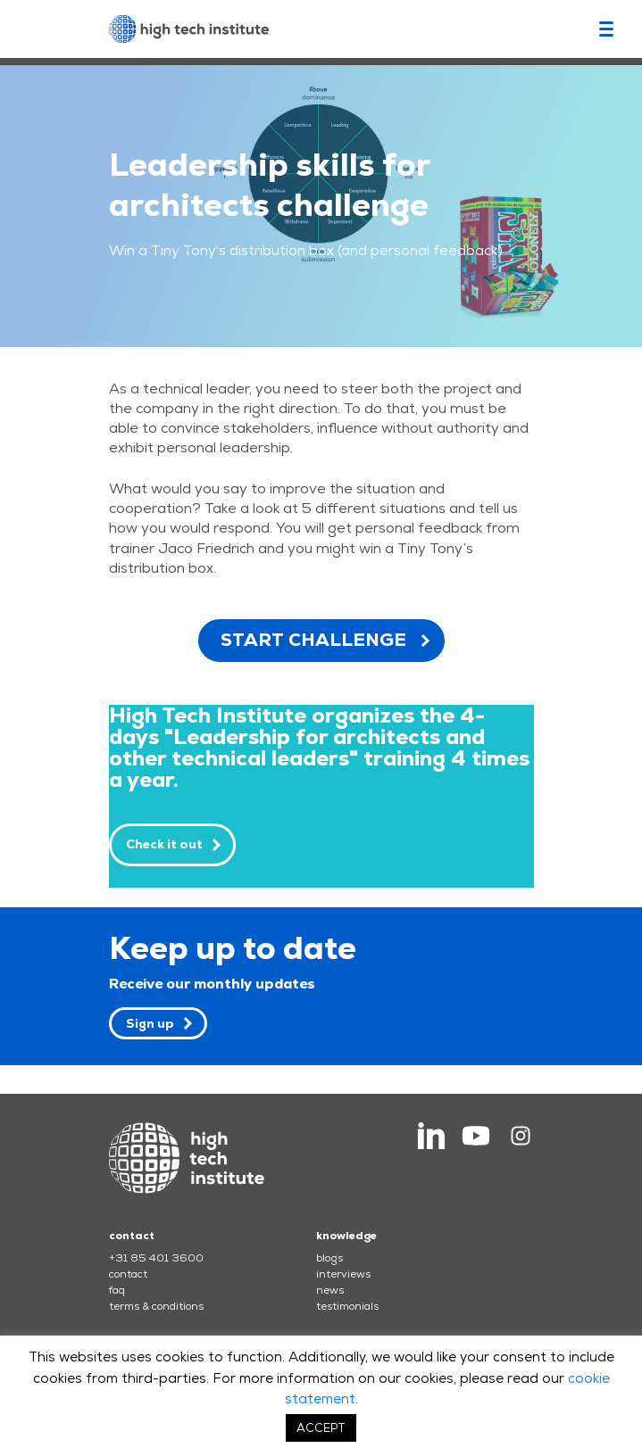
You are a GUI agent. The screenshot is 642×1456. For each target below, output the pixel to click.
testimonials (347, 1306)
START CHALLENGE (313, 639)
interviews (343, 1274)
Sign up (150, 1023)
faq (117, 1290)
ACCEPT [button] (321, 1427)
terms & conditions (156, 1306)
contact (128, 1274)
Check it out (164, 844)
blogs (329, 1258)
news (330, 1290)
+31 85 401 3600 (156, 1258)
